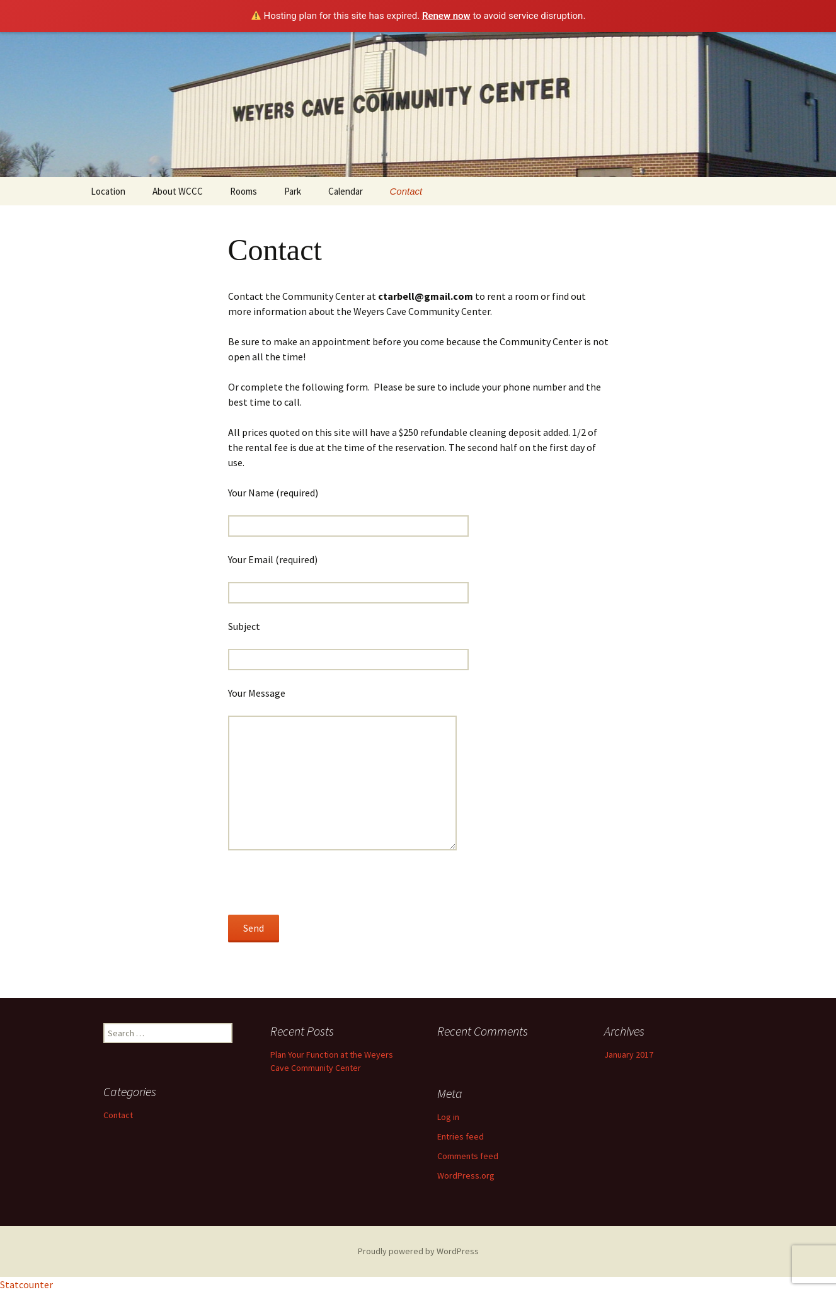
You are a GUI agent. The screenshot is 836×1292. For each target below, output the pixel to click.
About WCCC (177, 191)
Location (108, 191)
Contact (406, 191)
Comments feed (467, 1156)
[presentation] (324, 890)
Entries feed (460, 1136)
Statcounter (26, 1284)
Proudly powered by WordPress (418, 1251)
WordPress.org (466, 1175)
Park (292, 191)
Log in (448, 1117)
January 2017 (628, 1054)
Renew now (446, 15)
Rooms (243, 191)
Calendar (345, 191)
